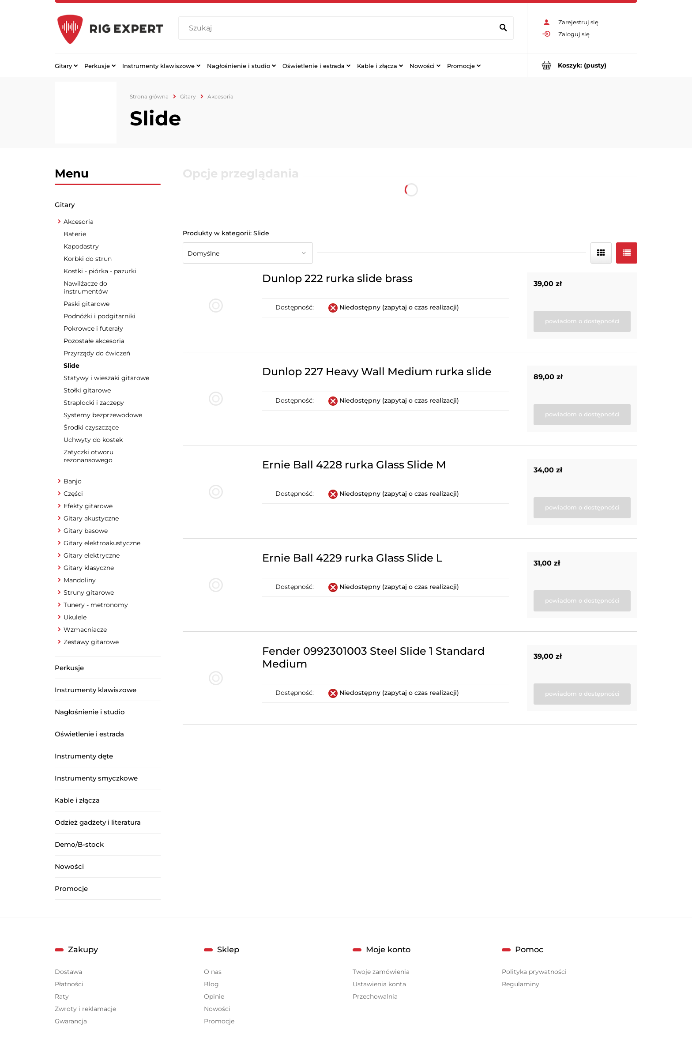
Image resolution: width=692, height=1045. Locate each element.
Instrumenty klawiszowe (95, 690)
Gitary (65, 204)
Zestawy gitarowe (91, 642)
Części (73, 494)
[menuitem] (66, 65)
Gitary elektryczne (92, 555)
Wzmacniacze (85, 630)
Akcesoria (79, 222)
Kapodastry (81, 246)
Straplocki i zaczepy (94, 403)
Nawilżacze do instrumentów (86, 287)
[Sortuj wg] (248, 253)
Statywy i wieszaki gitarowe (106, 378)
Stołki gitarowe (87, 390)
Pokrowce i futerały (93, 328)
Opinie (214, 996)
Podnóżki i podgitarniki (99, 316)
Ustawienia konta (379, 984)
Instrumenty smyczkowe (96, 778)
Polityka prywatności (534, 972)
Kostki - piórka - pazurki (100, 271)
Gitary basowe (86, 531)
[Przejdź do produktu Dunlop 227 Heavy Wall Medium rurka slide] (216, 399)
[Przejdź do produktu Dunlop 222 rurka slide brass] (216, 305)
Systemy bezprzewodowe (103, 415)
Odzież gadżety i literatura (98, 822)
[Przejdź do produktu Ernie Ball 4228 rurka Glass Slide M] (216, 492)
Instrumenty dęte (84, 756)
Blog (211, 984)
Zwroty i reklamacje (85, 1009)
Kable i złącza (77, 800)
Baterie (75, 234)
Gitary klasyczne (89, 568)
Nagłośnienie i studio (90, 712)
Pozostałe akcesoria (94, 341)
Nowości (69, 866)
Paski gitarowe (86, 304)
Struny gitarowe (89, 592)
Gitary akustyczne (91, 518)
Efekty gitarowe (88, 506)
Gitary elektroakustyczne (102, 543)
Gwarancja (71, 1021)
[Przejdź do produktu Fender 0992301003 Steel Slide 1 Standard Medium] (216, 678)
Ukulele (75, 617)
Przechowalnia (375, 996)
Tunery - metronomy (96, 605)
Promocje (71, 888)
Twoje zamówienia (381, 972)
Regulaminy (520, 984)
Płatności (69, 984)
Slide (71, 366)
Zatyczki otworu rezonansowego (88, 456)
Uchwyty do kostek (93, 440)
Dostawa (68, 972)
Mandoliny (80, 580)
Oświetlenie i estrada (89, 734)
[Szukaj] (503, 28)
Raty (62, 996)
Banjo (73, 481)
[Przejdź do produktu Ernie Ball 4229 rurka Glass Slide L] (216, 585)
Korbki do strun (88, 259)
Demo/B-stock (79, 844)
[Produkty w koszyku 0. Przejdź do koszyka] (582, 65)
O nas (213, 972)
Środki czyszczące (91, 427)
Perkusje (69, 668)
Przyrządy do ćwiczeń (97, 353)
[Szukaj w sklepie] (337, 28)
